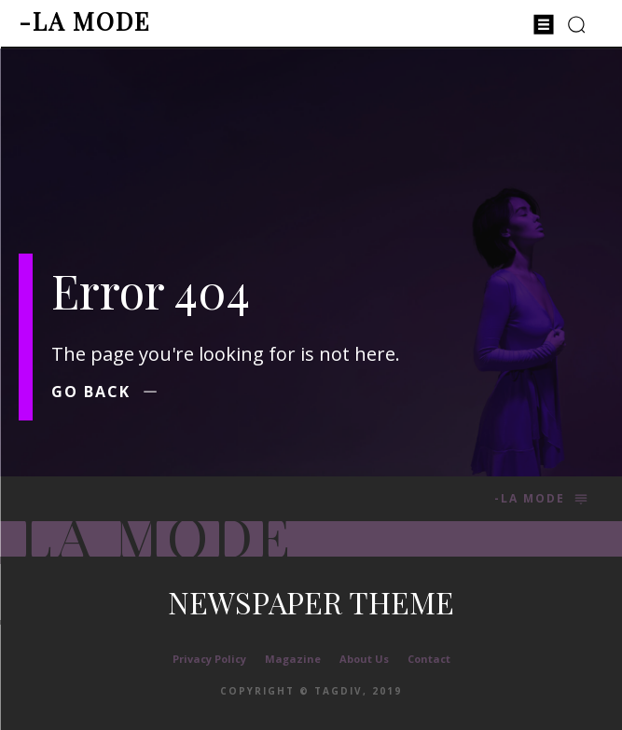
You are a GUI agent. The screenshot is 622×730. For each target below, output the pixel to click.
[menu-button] (544, 24)
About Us (364, 659)
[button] (577, 24)
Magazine (293, 659)
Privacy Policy (209, 659)
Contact (429, 659)
